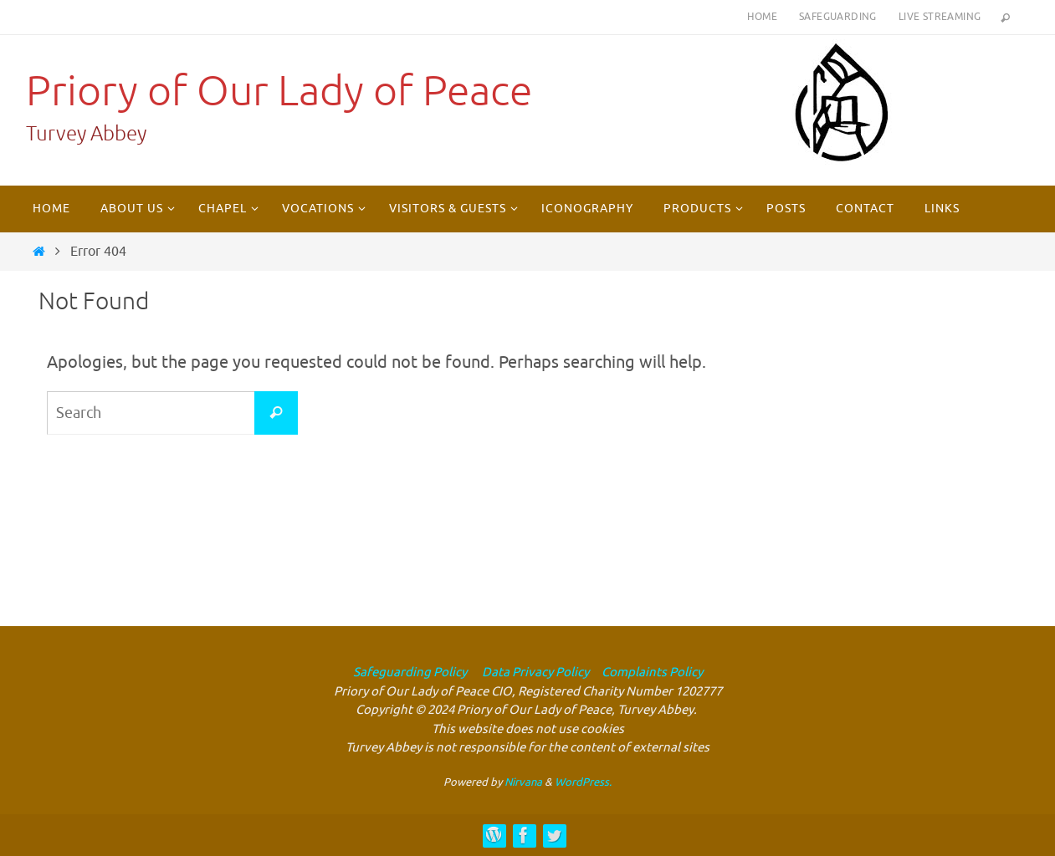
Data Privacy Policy (534, 672)
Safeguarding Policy (410, 672)
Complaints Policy (652, 672)
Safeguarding (838, 16)
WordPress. (583, 782)
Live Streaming (940, 16)
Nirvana (523, 782)
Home (762, 16)
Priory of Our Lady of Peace (279, 91)
